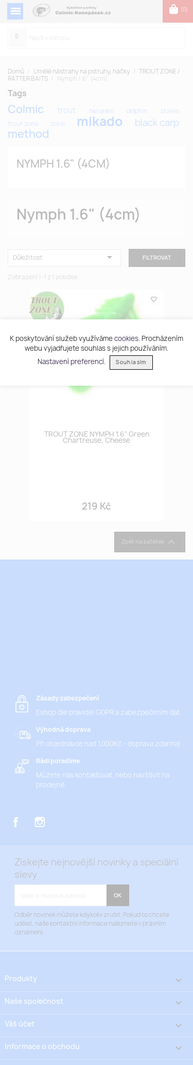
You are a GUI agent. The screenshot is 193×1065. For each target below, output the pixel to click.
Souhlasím (131, 362)
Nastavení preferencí (71, 361)
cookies (126, 338)
